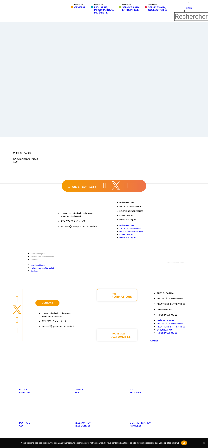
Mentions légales (38, 254)
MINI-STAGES (22, 152)
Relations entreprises (131, 211)
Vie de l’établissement (131, 207)
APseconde (135, 391)
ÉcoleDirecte (24, 391)
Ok (184, 443)
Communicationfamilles (140, 424)
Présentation (126, 203)
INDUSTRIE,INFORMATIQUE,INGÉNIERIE (104, 9)
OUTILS (154, 340)
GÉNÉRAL (80, 6)
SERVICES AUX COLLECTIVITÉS (157, 7)
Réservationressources (82, 424)
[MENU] (188, 4)
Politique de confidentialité (42, 257)
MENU (189, 8)
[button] (184, 10)
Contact (34, 259)
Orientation (126, 216)
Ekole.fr (180, 263)
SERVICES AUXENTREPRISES (130, 7)
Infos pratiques (127, 220)
